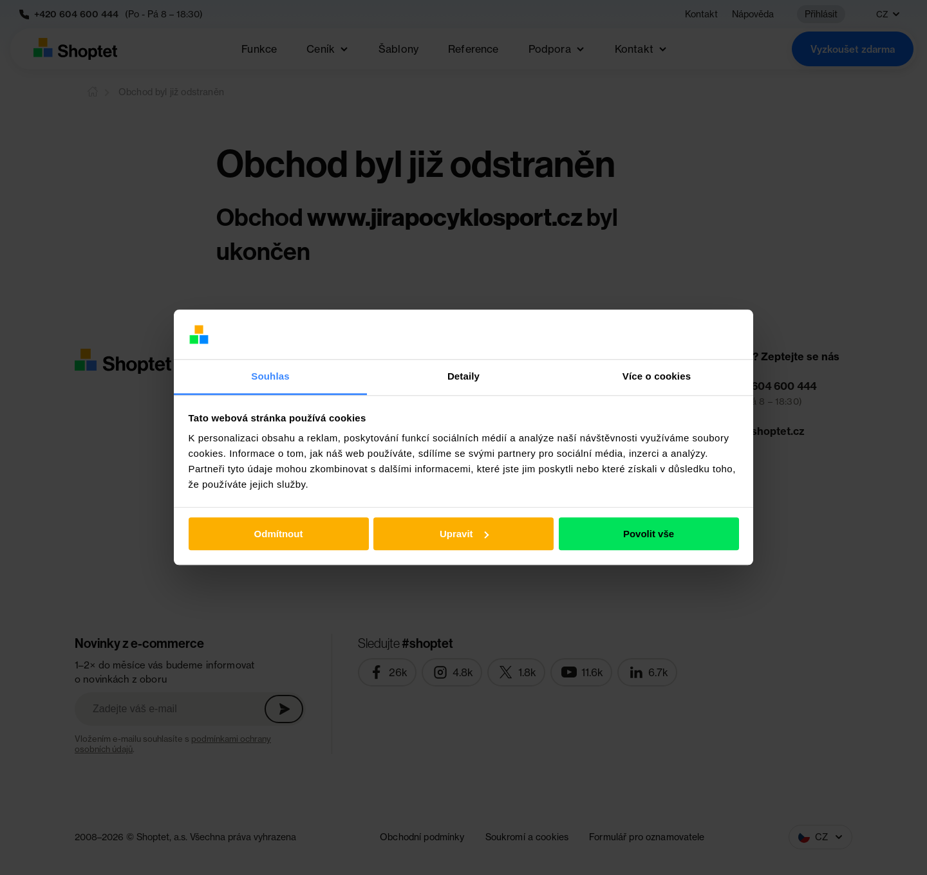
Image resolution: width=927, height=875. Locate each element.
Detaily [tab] (463, 376)
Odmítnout (278, 533)
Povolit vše (648, 533)
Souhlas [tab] (270, 376)
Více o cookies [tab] (657, 376)
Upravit (464, 533)
